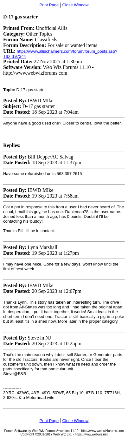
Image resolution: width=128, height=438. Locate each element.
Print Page (49, 5)
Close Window (75, 5)
